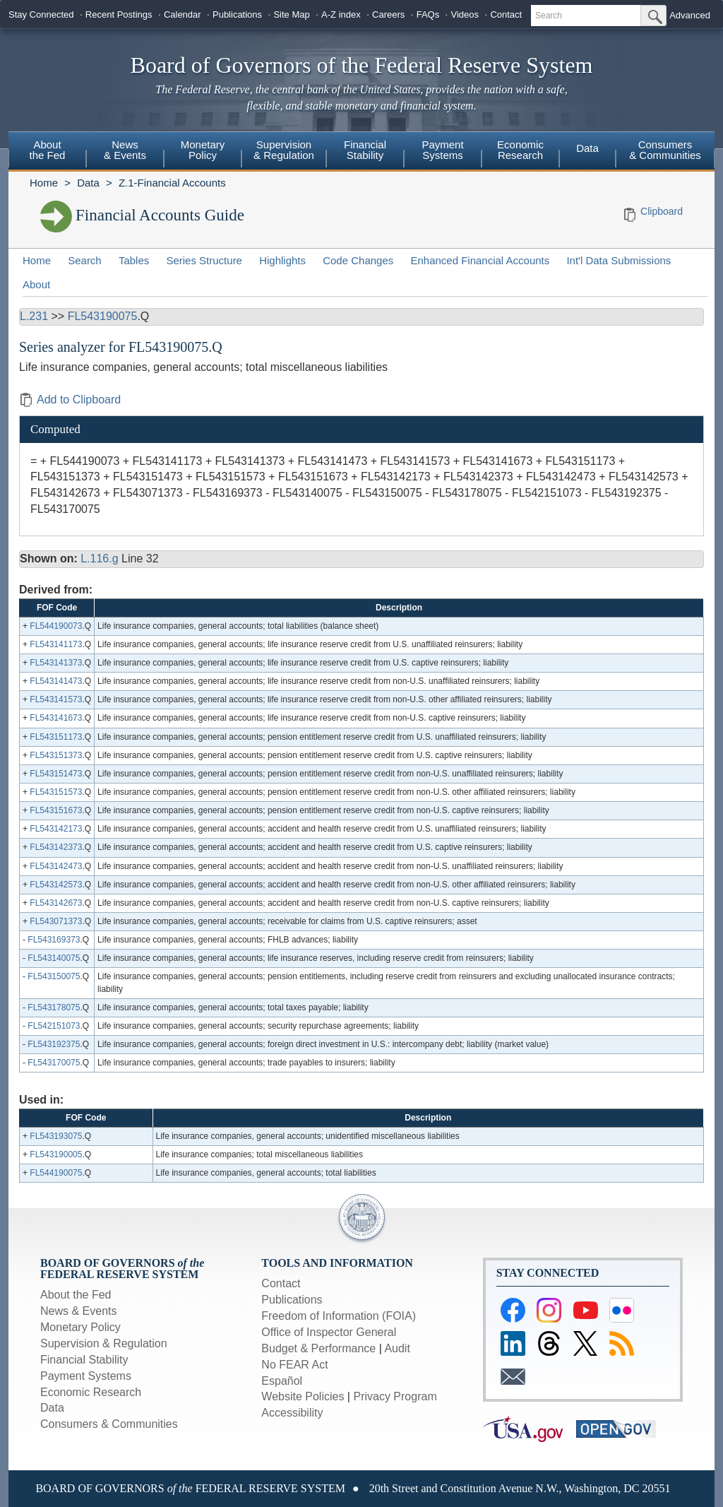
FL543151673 (56, 810)
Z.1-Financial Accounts (172, 183)
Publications (237, 14)
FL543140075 (54, 958)
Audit (397, 1348)
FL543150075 (54, 976)
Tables (134, 260)
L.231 (34, 316)
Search (85, 260)
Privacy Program (394, 1396)
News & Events (125, 149)
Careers (388, 14)
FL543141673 (56, 718)
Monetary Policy (203, 149)
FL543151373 (56, 755)
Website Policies (302, 1396)
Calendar (182, 14)
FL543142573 (56, 885)
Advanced (689, 15)
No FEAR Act (294, 1365)
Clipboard (661, 211)
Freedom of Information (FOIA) (338, 1316)
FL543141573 (56, 699)
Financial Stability (365, 149)
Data (587, 148)
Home (44, 183)
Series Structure (204, 260)
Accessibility (292, 1413)
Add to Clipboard (70, 400)
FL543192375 (54, 1044)
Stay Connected (41, 14)
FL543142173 (56, 829)
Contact (506, 14)
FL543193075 (56, 1136)
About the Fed (48, 149)
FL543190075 (103, 316)
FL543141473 (56, 681)
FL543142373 (56, 847)
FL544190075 (56, 1173)
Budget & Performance (318, 1348)
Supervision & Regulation (283, 149)
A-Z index (341, 14)
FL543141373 (56, 663)
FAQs (428, 14)
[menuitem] (47, 152)
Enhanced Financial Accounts (479, 260)
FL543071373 (56, 921)
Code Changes (358, 260)
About (36, 284)
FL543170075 (54, 1063)
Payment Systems (442, 149)
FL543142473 (56, 866)
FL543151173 (56, 737)
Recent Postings (119, 14)
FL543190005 (56, 1154)
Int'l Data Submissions (618, 260)
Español (281, 1381)
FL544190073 (56, 626)
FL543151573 (56, 792)
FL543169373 (54, 940)
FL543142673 (56, 903)
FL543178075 (54, 1007)
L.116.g (99, 558)
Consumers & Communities (665, 149)
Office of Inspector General (328, 1332)
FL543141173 (56, 644)
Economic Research (520, 149)
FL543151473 (56, 774)
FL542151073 (54, 1026)
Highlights (282, 260)
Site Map (291, 14)
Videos (465, 14)
